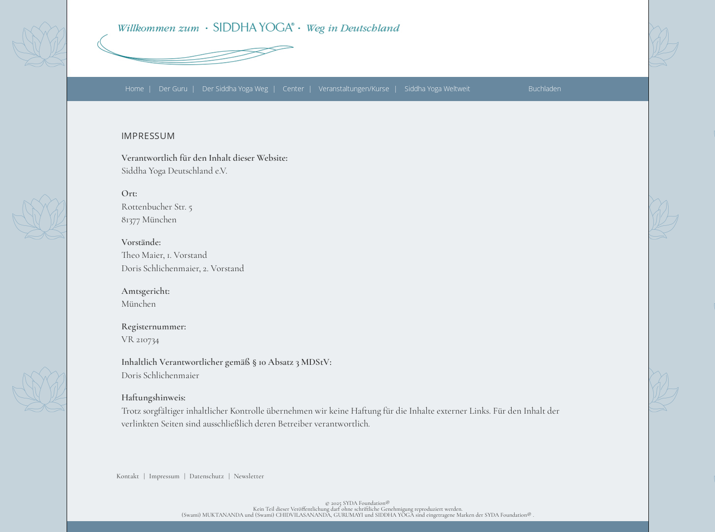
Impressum (164, 476)
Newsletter (249, 476)
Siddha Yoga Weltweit (437, 88)
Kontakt (127, 476)
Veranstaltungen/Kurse (354, 88)
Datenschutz (206, 476)
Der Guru (173, 88)
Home (134, 88)
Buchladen (544, 88)
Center (293, 88)
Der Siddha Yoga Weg (235, 88)
